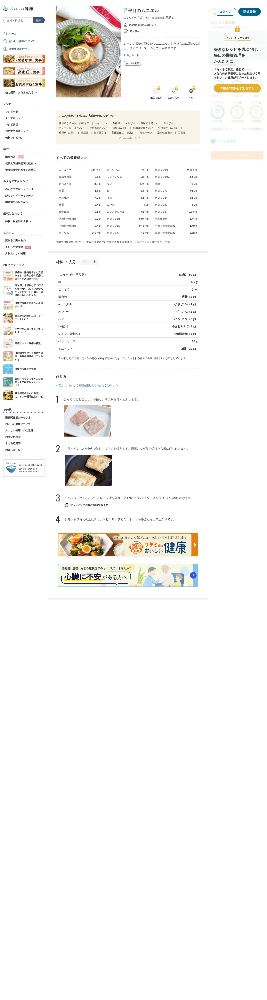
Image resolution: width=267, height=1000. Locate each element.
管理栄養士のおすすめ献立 (20, 170)
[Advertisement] (133, 991)
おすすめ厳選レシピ (16, 131)
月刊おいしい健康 (15, 253)
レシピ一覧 (11, 111)
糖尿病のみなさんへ (16, 202)
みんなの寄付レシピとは (19, 189)
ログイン (225, 12)
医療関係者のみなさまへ (19, 417)
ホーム (12, 33)
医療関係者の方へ (19, 49)
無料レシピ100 (13, 137)
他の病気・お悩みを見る (19, 92)
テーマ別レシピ (14, 118)
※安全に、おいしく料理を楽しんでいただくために (85, 385)
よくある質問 (12, 443)
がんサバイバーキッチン (19, 195)
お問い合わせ (12, 437)
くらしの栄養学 (18, 247)
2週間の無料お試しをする (237, 88)
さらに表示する (128, 137)
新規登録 (249, 12)
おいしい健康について (22, 41)
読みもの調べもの (15, 240)
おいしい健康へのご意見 (19, 430)
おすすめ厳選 (132, 63)
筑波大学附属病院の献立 (19, 163)
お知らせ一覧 (12, 450)
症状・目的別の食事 (16, 221)
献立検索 (14, 156)
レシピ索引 (11, 124)
